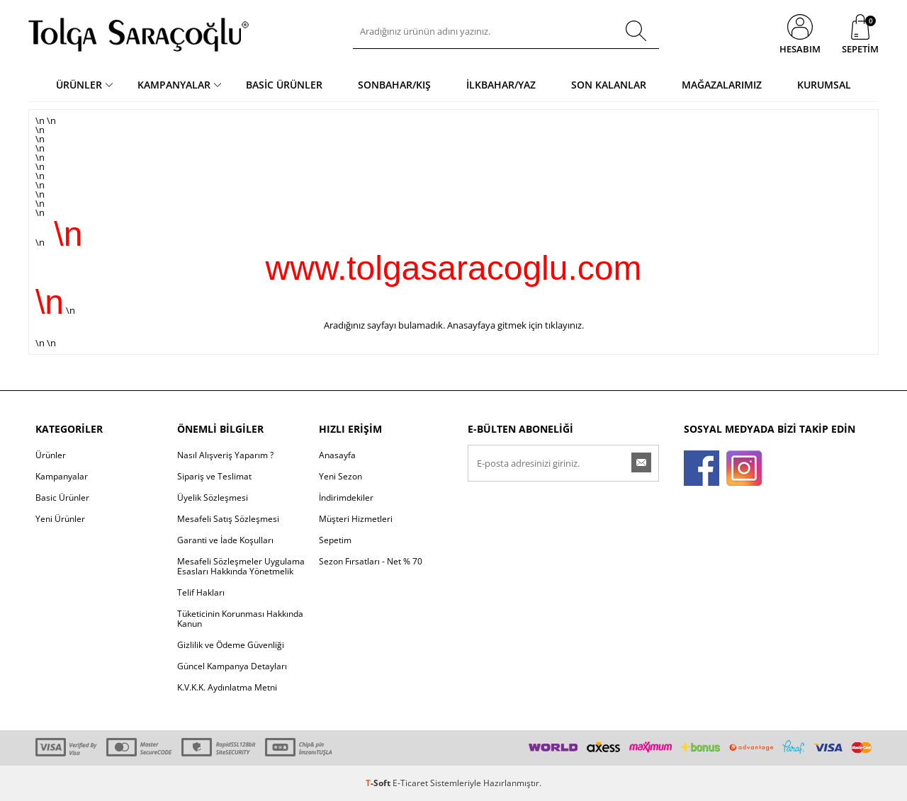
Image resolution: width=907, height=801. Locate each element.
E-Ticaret (410, 783)
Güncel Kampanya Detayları (232, 666)
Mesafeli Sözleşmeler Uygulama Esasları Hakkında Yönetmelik (241, 566)
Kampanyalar (173, 84)
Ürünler (79, 84)
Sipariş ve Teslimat (214, 476)
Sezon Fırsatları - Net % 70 (370, 561)
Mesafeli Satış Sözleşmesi (228, 519)
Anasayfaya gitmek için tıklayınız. (515, 325)
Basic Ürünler (284, 84)
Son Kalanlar (608, 84)
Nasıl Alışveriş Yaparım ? (225, 455)
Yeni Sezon (340, 476)
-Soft (379, 783)
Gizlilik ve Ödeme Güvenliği (230, 645)
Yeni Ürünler (60, 519)
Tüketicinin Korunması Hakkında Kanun (240, 619)
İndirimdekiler (346, 498)
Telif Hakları (201, 592)
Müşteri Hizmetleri (356, 519)
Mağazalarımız (722, 84)
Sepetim (335, 540)
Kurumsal (824, 84)
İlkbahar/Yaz (501, 84)
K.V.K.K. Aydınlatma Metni (227, 687)
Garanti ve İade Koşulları (225, 540)
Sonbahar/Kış (394, 84)
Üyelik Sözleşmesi (212, 498)
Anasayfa (337, 455)
